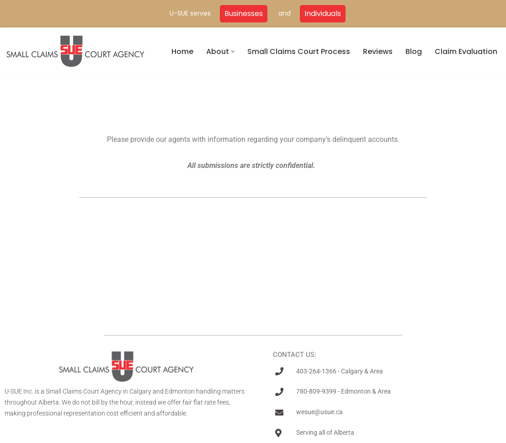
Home (182, 51)
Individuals (322, 13)
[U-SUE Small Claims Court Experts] (75, 51)
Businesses (243, 13)
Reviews (378, 51)
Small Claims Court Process (298, 51)
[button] (232, 51)
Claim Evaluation (466, 51)
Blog (413, 51)
